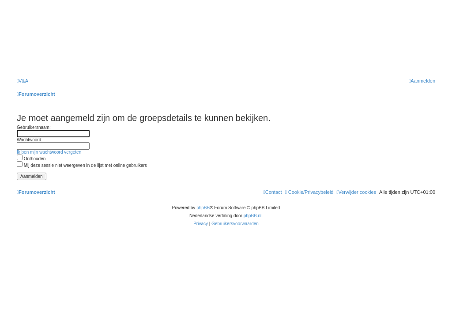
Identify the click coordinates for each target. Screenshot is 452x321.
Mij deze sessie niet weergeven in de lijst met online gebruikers (82, 165)
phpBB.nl (253, 215)
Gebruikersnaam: (34, 127)
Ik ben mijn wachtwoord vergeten (49, 152)
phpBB (203, 207)
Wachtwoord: (29, 139)
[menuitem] (22, 81)
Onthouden (31, 158)
